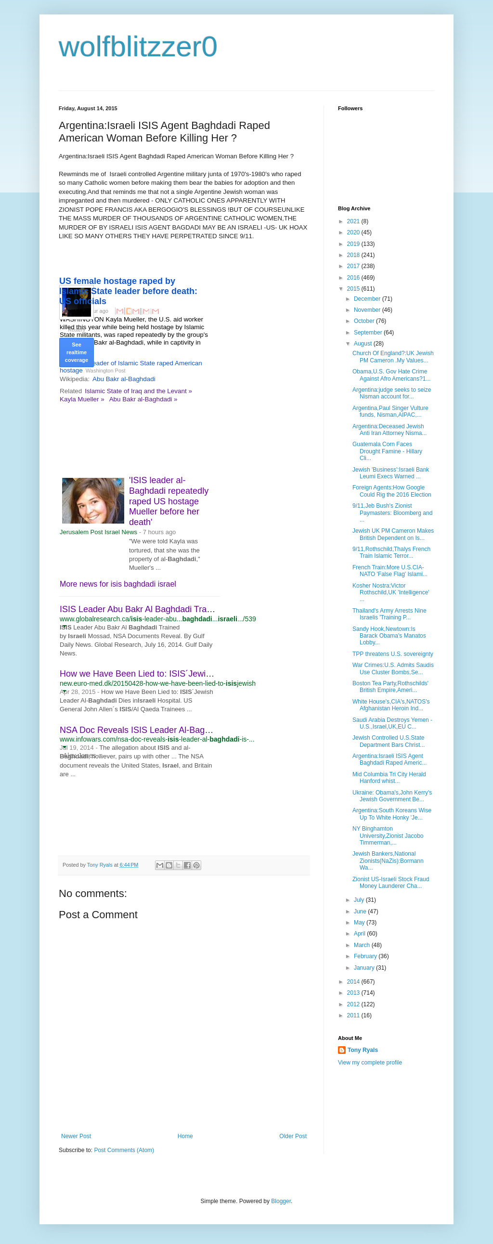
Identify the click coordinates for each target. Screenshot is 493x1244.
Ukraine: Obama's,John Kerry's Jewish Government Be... (392, 796)
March (363, 945)
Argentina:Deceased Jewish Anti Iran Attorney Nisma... (389, 429)
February (366, 956)
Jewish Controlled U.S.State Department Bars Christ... (388, 741)
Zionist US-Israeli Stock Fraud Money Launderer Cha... (390, 882)
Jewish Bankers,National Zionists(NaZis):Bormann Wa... (388, 860)
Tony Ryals (363, 1050)
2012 (354, 1004)
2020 (354, 232)
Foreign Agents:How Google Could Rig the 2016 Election (391, 491)
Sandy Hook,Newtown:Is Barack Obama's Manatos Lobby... (389, 636)
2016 (354, 277)
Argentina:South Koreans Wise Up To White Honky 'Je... (391, 814)
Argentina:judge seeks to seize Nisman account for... (391, 393)
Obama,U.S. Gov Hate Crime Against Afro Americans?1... (391, 375)
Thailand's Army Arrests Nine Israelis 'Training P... (389, 614)
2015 (354, 288)
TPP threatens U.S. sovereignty (392, 654)
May (360, 922)
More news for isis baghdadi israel (118, 584)
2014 (354, 981)
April (360, 933)
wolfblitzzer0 (138, 46)
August (364, 343)
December (368, 298)
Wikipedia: (75, 379)
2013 (354, 992)
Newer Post (76, 1136)
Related (71, 391)
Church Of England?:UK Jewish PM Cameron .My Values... (393, 356)
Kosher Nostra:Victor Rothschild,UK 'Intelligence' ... (390, 592)
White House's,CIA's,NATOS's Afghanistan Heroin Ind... (390, 705)
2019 (354, 244)
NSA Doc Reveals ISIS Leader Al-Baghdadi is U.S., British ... (176, 730)
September (369, 332)
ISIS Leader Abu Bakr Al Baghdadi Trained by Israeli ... (165, 609)
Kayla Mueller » (82, 399)
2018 (354, 255)
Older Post (293, 1136)
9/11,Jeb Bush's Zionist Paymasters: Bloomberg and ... (392, 512)
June (361, 911)
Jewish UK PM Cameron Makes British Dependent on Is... (393, 534)
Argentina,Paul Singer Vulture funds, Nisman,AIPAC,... (390, 411)
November (368, 310)
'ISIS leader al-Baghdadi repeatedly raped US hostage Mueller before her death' (168, 500)
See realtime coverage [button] (76, 352)
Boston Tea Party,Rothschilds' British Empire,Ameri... (390, 686)
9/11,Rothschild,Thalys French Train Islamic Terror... (391, 552)
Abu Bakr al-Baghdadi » (143, 399)
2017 (354, 266)
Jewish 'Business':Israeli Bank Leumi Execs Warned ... (390, 473)
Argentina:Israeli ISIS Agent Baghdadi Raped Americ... (389, 759)
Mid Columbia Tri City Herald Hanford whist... (389, 777)
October (365, 321)
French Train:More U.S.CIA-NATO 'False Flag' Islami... (390, 570)
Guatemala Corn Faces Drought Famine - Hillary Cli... (387, 451)
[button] (64, 626)
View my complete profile (370, 1062)
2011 (354, 1015)
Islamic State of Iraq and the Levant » (138, 391)
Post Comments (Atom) (124, 1150)
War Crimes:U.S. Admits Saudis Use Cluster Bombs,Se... (393, 668)
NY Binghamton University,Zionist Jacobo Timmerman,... (388, 835)
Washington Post (106, 370)
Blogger (281, 1201)
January (365, 967)
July (360, 900)
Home (185, 1136)
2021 (354, 221)
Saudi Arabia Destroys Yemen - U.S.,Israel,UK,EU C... (392, 723)
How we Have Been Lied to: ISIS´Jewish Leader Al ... (161, 674)
